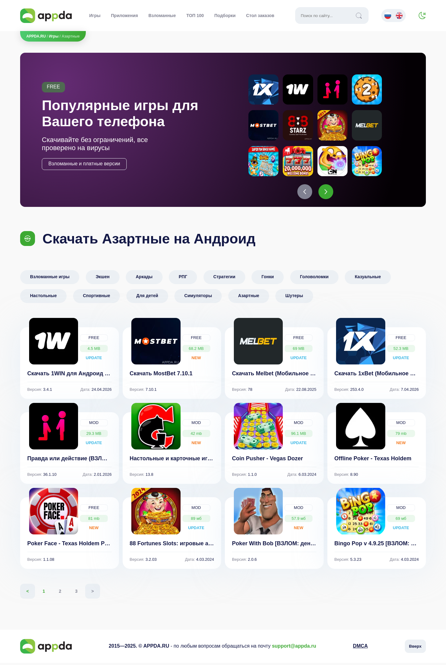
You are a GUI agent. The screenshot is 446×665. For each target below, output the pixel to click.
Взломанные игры (49, 278)
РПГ (183, 278)
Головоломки (314, 278)
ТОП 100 (195, 15)
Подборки (225, 15)
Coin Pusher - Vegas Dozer (267, 460)
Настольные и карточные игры (173, 460)
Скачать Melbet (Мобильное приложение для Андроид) (308, 376)
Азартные (248, 297)
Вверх (415, 648)
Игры (94, 15)
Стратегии (224, 278)
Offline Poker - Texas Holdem (373, 460)
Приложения (124, 15)
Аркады (144, 278)
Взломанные (162, 15)
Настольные (43, 297)
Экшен (103, 278)
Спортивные (96, 297)
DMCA (360, 648)
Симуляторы (198, 297)
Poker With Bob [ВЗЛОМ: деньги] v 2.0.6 (286, 545)
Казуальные (368, 278)
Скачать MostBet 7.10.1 (161, 376)
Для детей (147, 297)
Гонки (267, 278)
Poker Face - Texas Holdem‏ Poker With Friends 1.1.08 (98, 545)
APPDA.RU (36, 36)
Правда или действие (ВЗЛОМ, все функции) (89, 460)
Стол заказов (260, 15)
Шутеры (294, 297)
